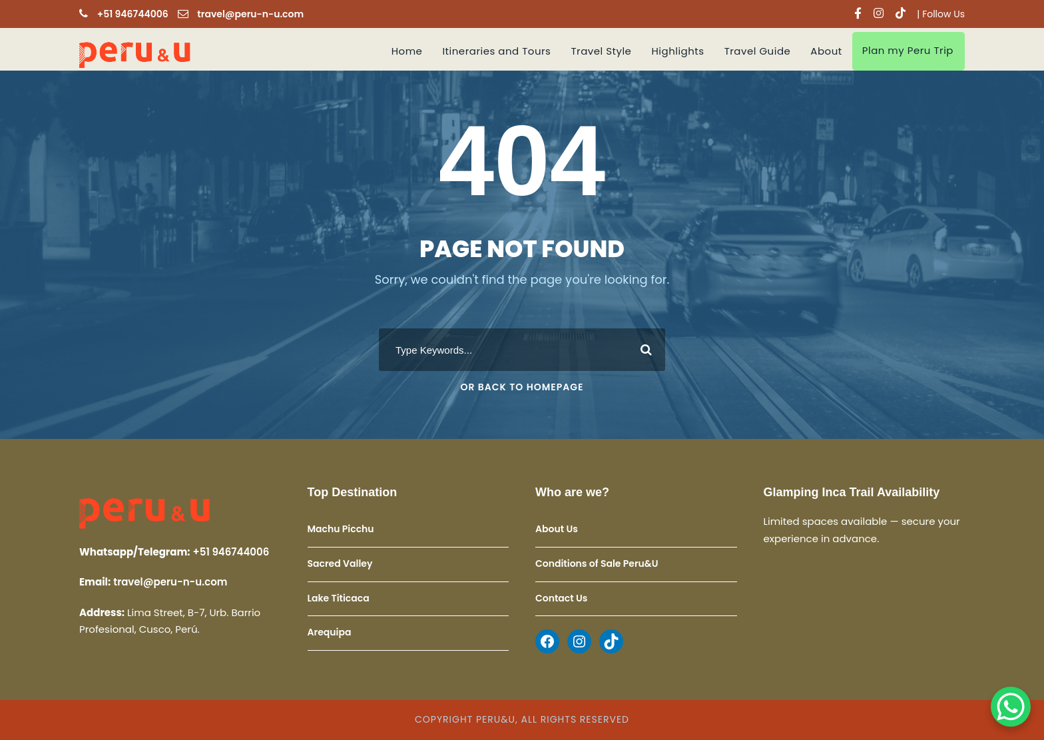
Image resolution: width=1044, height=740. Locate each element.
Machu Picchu (341, 529)
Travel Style (601, 51)
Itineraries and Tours (496, 51)
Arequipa (330, 632)
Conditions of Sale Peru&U (596, 563)
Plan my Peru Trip (907, 50)
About (826, 51)
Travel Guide (757, 51)
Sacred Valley (340, 563)
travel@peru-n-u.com (250, 14)
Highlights (677, 51)
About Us (556, 529)
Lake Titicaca (339, 598)
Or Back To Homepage (522, 387)
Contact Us (561, 598)
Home (407, 51)
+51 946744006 (132, 14)
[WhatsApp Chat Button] (1011, 707)
